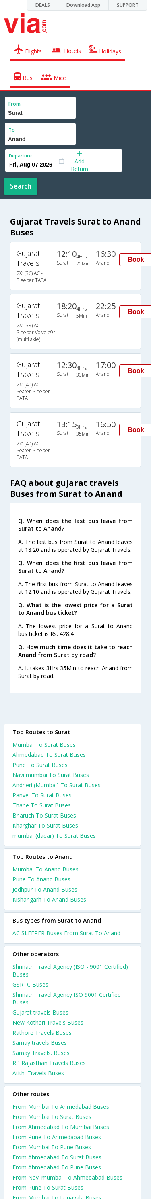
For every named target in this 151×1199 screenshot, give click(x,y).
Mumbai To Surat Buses (44, 744)
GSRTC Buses (30, 984)
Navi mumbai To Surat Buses (50, 775)
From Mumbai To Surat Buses (51, 1117)
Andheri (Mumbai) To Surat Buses (56, 785)
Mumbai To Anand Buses (45, 869)
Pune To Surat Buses (40, 765)
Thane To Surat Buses (41, 805)
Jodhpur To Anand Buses (44, 889)
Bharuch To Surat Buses (44, 815)
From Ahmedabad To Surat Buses (56, 1157)
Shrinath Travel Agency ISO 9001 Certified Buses (66, 998)
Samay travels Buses (39, 1042)
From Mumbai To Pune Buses (51, 1147)
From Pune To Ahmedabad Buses (56, 1137)
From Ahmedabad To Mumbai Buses (60, 1127)
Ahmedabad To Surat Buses (49, 754)
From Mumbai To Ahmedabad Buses (60, 1106)
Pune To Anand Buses (41, 879)
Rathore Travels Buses (42, 1032)
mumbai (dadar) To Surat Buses (54, 835)
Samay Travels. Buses (41, 1053)
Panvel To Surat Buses (42, 795)
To (11, 130)
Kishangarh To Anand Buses (49, 899)
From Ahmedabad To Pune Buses (56, 1167)
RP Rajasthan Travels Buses (49, 1063)
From (14, 103)
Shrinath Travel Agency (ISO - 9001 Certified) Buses (70, 970)
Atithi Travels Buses (38, 1073)
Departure (20, 156)
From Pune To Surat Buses (47, 1187)
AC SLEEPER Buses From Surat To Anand (66, 933)
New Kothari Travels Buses (47, 1022)
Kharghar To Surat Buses (45, 825)
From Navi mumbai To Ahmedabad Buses (67, 1177)
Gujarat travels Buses (40, 1012)
